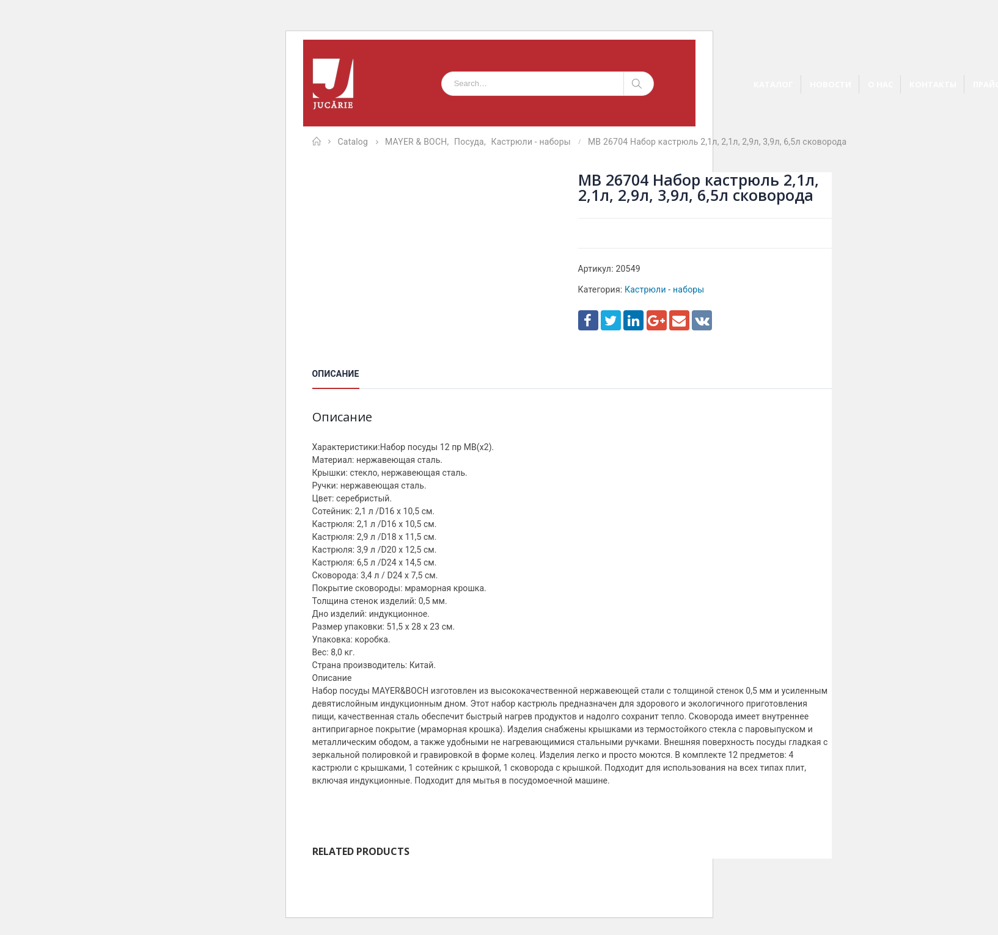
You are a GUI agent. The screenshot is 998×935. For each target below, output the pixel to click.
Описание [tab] (335, 374)
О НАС (880, 84)
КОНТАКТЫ (932, 84)
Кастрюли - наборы (664, 289)
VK (702, 320)
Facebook (588, 320)
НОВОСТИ (830, 84)
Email (679, 320)
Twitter (611, 320)
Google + (657, 320)
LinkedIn (633, 320)
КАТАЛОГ (773, 84)
